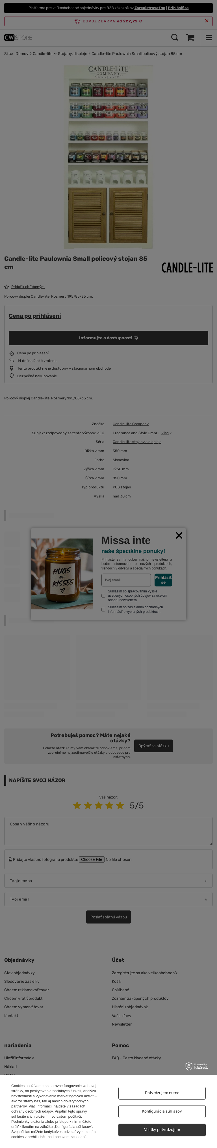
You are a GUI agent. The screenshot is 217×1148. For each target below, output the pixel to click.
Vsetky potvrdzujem (162, 1129)
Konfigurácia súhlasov (162, 1111)
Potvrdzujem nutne (162, 1092)
